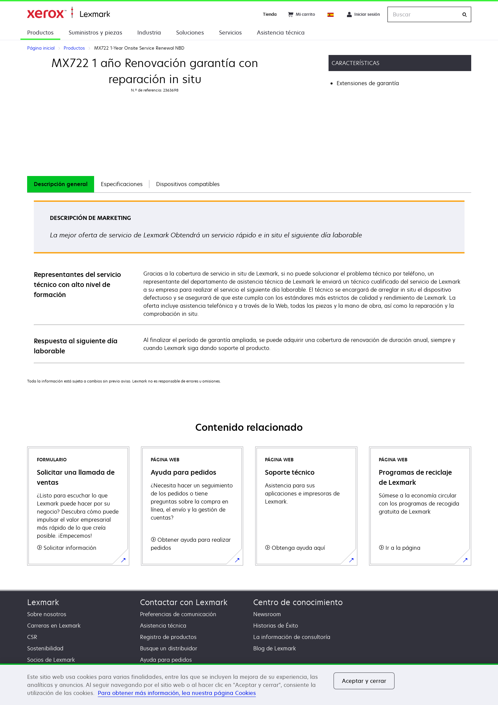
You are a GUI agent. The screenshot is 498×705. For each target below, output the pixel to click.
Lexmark (43, 602)
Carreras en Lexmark (54, 625)
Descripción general (60, 184)
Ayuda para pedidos (166, 659)
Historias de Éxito (275, 625)
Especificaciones (122, 184)
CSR (32, 637)
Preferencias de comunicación (178, 614)
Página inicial (68, 12)
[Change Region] (331, 14)
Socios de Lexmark (51, 659)
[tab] (60, 184)
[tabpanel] (249, 281)
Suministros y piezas (95, 32)
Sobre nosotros (46, 614)
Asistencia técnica (281, 32)
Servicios (230, 32)
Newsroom (267, 614)
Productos (40, 32)
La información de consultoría (291, 637)
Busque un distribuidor (168, 648)
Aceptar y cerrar (364, 681)
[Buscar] (464, 14)
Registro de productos (168, 637)
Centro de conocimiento (298, 602)
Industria (149, 32)
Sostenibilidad (45, 648)
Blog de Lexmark (274, 648)
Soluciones (190, 32)
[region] (249, 684)
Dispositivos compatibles (188, 184)
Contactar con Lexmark (183, 602)
